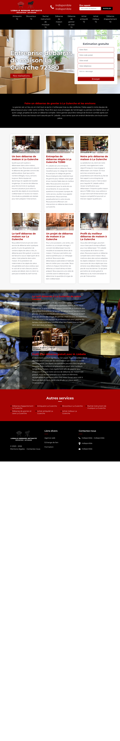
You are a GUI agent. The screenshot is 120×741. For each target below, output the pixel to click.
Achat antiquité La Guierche (45, 412)
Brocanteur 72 (31, 17)
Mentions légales (17, 449)
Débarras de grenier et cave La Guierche (21, 412)
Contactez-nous (33, 449)
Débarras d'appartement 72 (110, 19)
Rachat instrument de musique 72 (45, 21)
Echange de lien (51, 442)
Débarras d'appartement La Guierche (22, 407)
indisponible (87, 438)
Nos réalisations (21, 76)
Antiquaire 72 (17, 17)
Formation (48, 447)
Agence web (49, 438)
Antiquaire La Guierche (47, 406)
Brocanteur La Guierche (72, 406)
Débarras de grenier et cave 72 (71, 21)
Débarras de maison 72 (59, 20)
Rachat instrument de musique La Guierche (96, 407)
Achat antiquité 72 (84, 19)
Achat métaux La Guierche (69, 412)
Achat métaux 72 (96, 19)
